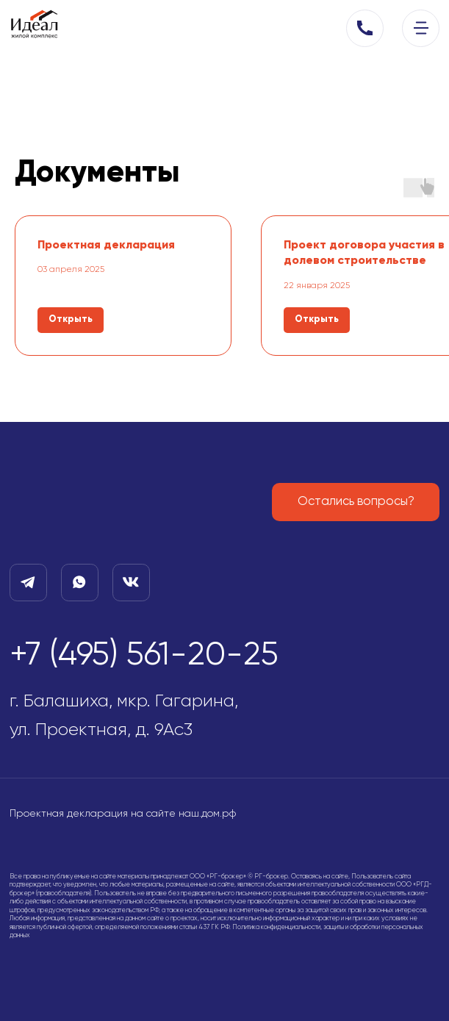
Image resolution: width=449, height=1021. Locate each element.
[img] (421, 28)
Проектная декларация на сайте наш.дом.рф (123, 814)
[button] (365, 28)
